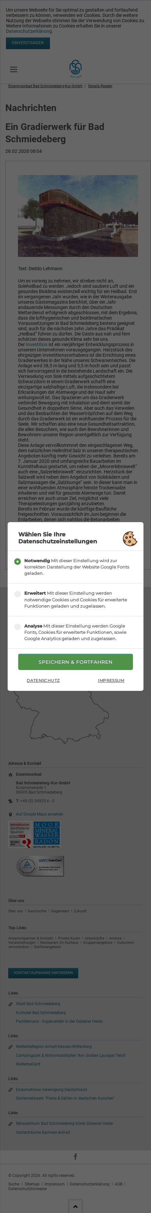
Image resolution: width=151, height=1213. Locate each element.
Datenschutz (43, 680)
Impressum (111, 680)
